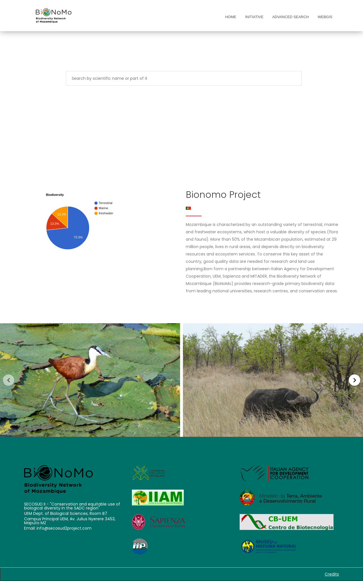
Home (230, 17)
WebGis (325, 17)
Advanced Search (290, 17)
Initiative (254, 17)
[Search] (184, 78)
